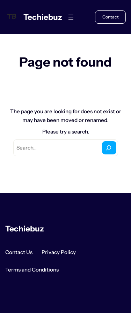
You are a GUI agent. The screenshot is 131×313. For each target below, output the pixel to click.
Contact (110, 17)
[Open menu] (71, 17)
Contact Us (18, 252)
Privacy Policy (59, 252)
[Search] (109, 147)
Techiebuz (42, 17)
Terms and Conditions (32, 269)
